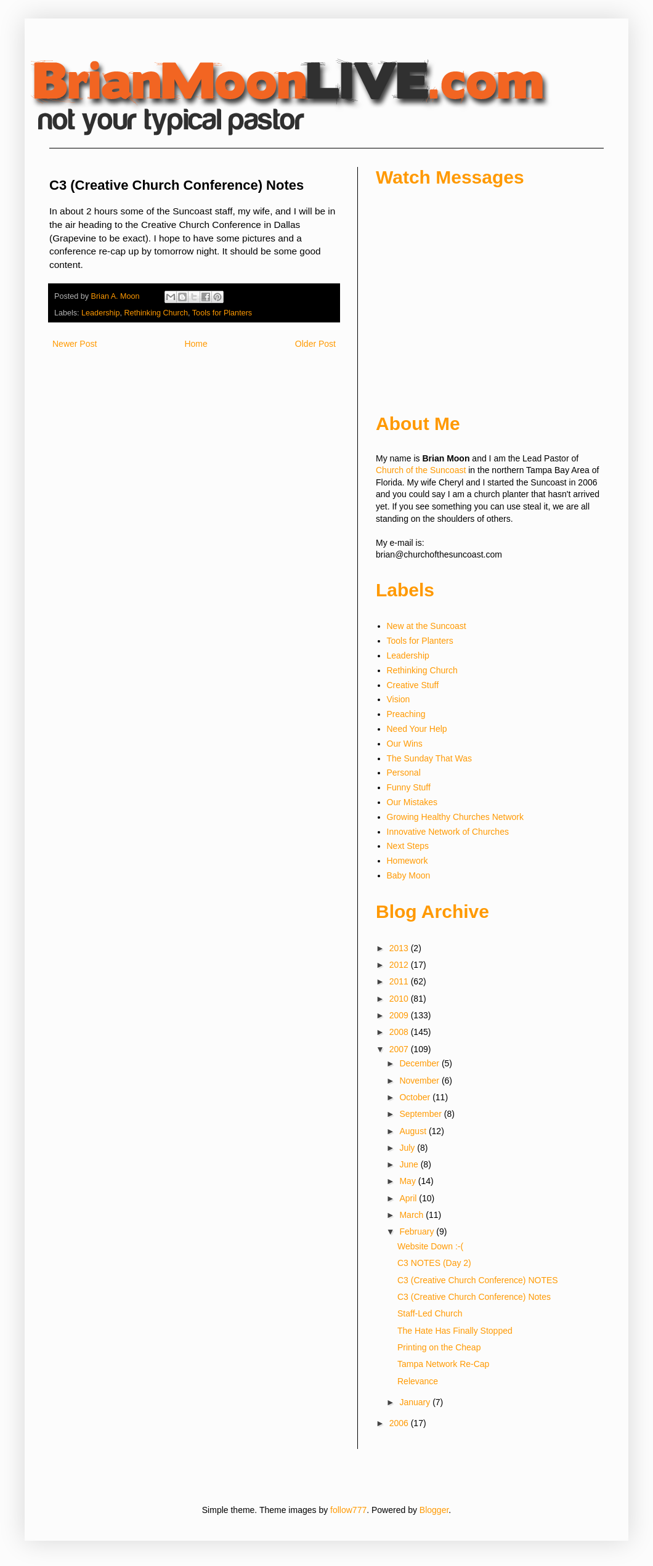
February (417, 1231)
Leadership (100, 313)
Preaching (406, 714)
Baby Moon (409, 875)
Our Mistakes (412, 802)
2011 (400, 981)
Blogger (434, 1510)
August (413, 1131)
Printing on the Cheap (439, 1347)
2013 (400, 948)
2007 (400, 1049)
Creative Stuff (413, 685)
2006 (400, 1423)
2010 (400, 999)
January (415, 1402)
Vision (398, 699)
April (409, 1198)
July (408, 1148)
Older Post (315, 344)
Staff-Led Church (430, 1313)
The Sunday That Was (430, 758)
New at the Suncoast (426, 626)
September (421, 1114)
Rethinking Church (156, 313)
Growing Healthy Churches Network (455, 817)
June (409, 1164)
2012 (400, 965)
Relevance (417, 1381)
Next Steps (408, 846)
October (415, 1097)
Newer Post (74, 344)
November (420, 1080)
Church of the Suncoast (421, 470)
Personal (404, 772)
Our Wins (405, 744)
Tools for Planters (222, 313)
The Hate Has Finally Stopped (455, 1331)
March (412, 1215)
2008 (400, 1032)
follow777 (348, 1510)
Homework (407, 861)
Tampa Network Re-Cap (443, 1364)
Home (195, 344)
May (408, 1181)
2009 (400, 1015)
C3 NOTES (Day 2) (434, 1263)
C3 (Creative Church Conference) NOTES (477, 1280)
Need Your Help (417, 729)
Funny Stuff (409, 787)
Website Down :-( (430, 1246)
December (420, 1063)
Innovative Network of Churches (448, 832)
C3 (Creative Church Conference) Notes (474, 1297)
